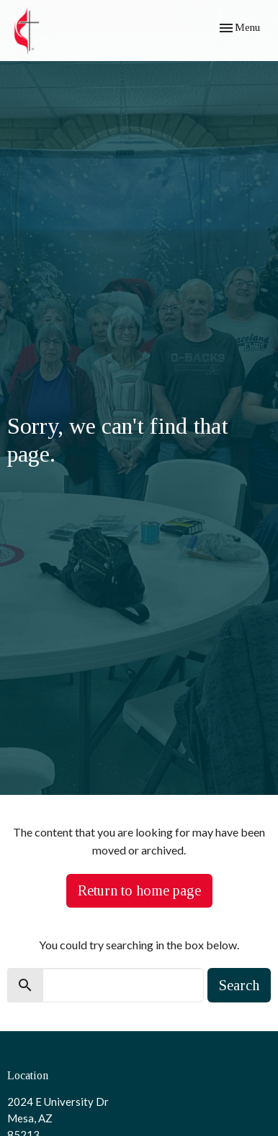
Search (239, 985)
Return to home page (139, 890)
